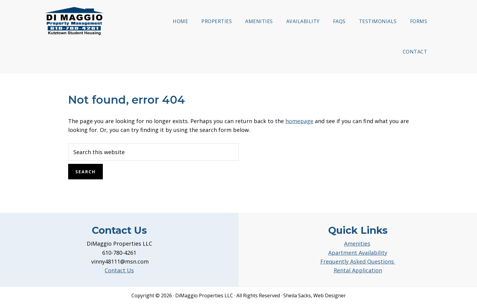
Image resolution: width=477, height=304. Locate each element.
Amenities (357, 243)
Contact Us (119, 270)
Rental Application (358, 270)
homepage (299, 121)
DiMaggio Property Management (74, 21)
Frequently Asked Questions (357, 261)
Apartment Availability (357, 252)
